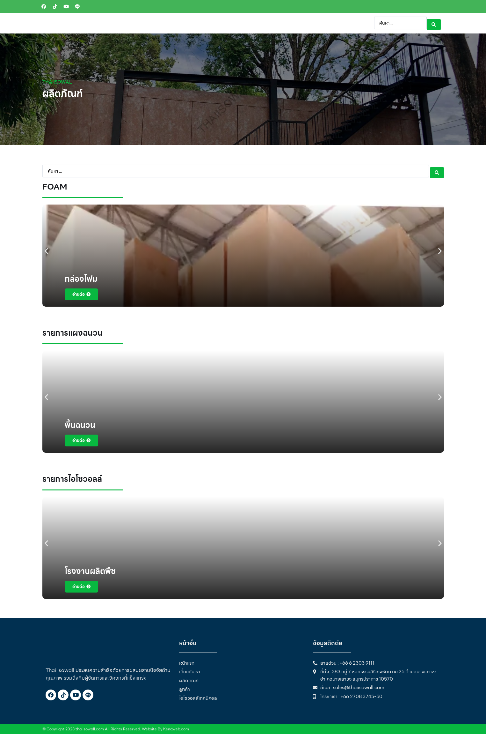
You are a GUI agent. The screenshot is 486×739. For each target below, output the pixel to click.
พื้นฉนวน (80, 429)
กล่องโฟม (81, 283)
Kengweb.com (176, 734)
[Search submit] (434, 25)
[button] (46, 255)
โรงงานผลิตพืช (90, 576)
